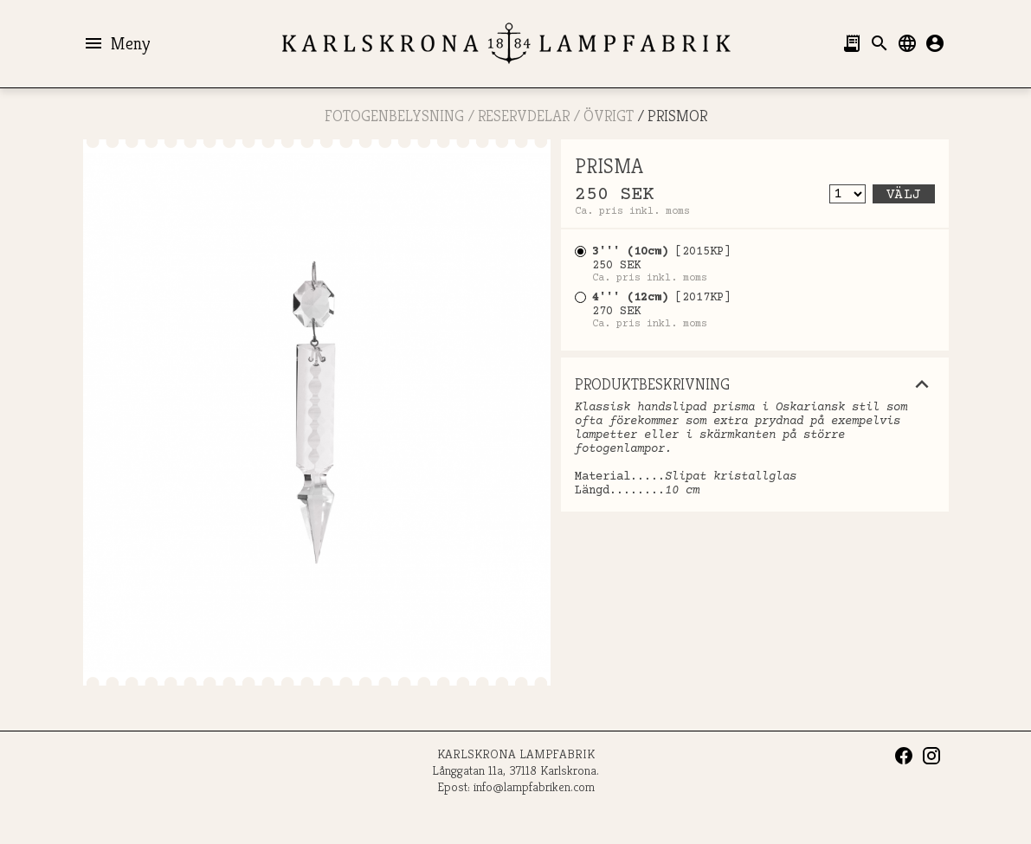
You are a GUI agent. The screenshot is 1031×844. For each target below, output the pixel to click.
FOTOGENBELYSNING (394, 116)
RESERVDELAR (524, 116)
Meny (116, 43)
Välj (903, 195)
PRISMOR (677, 116)
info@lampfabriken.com (534, 786)
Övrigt (608, 116)
